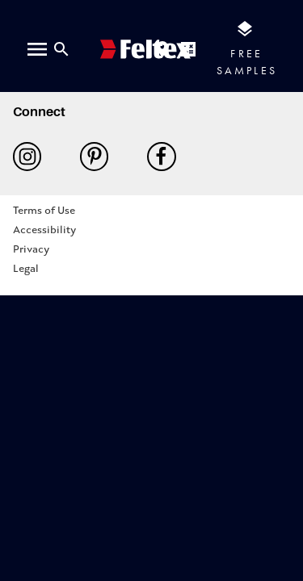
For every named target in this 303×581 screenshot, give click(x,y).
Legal (26, 269)
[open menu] (37, 49)
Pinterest (94, 156)
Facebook (161, 156)
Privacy (31, 250)
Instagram (27, 156)
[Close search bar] (61, 49)
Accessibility (44, 230)
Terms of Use (44, 211)
